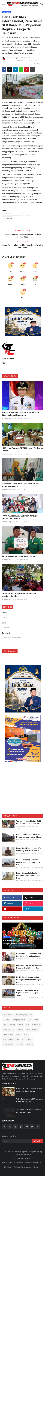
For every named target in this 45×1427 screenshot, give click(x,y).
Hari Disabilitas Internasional (12, 214)
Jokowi (20, 1022)
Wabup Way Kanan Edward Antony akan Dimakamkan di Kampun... (20, 413)
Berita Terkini (26, 1037)
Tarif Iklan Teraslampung (22, 1164)
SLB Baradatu (7, 218)
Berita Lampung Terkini (24, 1012)
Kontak (36, 1164)
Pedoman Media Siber (33, 1160)
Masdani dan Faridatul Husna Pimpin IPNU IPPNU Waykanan (21, 485)
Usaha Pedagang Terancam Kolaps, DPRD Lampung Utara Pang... (28, 862)
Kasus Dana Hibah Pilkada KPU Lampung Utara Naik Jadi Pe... (28, 849)
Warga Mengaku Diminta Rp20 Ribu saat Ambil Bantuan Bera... (29, 822)
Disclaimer (8, 1164)
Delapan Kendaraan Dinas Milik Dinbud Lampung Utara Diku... (29, 835)
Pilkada (20, 1027)
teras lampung (9, 58)
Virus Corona (33, 1017)
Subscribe (37, 1138)
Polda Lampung (8, 1027)
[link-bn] (23, 321)
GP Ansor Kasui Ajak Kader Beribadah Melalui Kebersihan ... (19, 594)
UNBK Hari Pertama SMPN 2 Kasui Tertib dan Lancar (22, 449)
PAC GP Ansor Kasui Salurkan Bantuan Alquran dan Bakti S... (19, 517)
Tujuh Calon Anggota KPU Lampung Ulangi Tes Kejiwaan (29, 1097)
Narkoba (30, 1042)
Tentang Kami (18, 1156)
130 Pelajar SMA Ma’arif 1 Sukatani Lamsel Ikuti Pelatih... (28, 1108)
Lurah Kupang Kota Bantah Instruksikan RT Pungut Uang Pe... (28, 875)
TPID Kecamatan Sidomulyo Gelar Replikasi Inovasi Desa (22, 235)
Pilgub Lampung (9, 1022)
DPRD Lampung (31, 1027)
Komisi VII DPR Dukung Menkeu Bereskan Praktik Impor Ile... (29, 964)
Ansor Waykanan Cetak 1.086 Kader (18, 556)
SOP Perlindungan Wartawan (12, 1160)
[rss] (38, 1124)
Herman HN (36, 1022)
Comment (6, 633)
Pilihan (18, 1032)
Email (4, 623)
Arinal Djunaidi (8, 1042)
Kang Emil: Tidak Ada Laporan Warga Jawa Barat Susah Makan (29, 1087)
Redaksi (27, 1156)
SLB (27, 214)
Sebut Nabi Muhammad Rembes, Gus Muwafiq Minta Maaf (22, 246)
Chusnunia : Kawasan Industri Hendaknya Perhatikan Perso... (28, 952)
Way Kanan (6, 12)
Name (4, 613)
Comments (7, 607)
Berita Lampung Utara (11, 1037)
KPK (27, 1022)
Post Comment (9, 651)
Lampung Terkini (19, 1017)
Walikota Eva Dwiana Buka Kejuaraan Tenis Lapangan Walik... (27, 989)
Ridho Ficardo (8, 1032)
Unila (26, 1032)
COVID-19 (6, 1017)
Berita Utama (7, 1012)
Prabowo (20, 1042)
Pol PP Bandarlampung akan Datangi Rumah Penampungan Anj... (28, 976)
